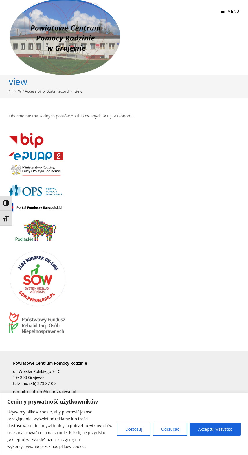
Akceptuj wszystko (215, 429)
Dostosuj (133, 429)
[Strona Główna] (10, 91)
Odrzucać (170, 429)
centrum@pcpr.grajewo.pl (51, 391)
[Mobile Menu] (230, 11)
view (78, 91)
